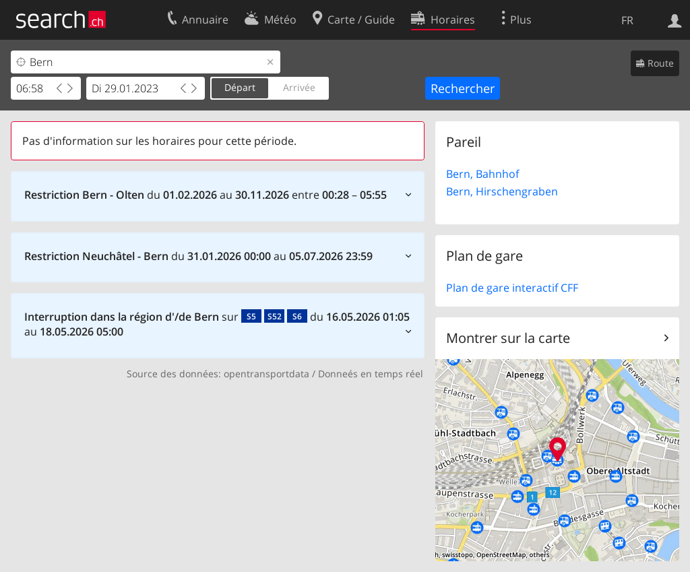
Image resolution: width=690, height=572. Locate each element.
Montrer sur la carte (508, 338)
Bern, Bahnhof (482, 173)
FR (627, 20)
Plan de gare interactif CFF (512, 287)
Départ (239, 87)
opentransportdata (266, 373)
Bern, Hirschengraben (502, 191)
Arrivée (299, 87)
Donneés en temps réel (370, 373)
